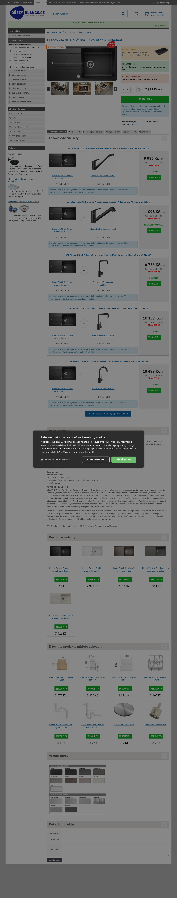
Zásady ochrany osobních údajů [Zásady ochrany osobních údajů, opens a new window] (78, 452)
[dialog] (88, 448)
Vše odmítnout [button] (95, 459)
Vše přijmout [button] (124, 459)
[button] (55, 459)
